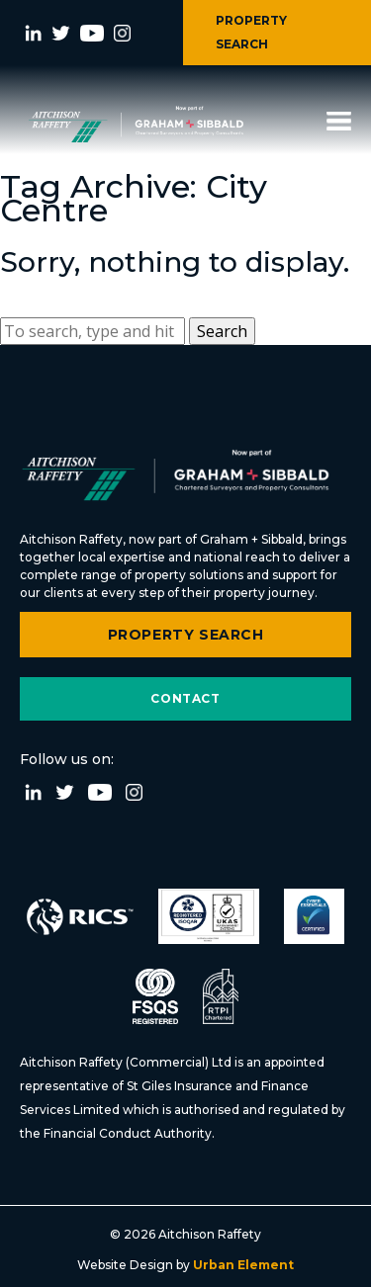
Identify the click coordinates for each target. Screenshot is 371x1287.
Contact (185, 698)
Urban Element (242, 1264)
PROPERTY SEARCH (251, 32)
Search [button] (222, 331)
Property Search (186, 635)
